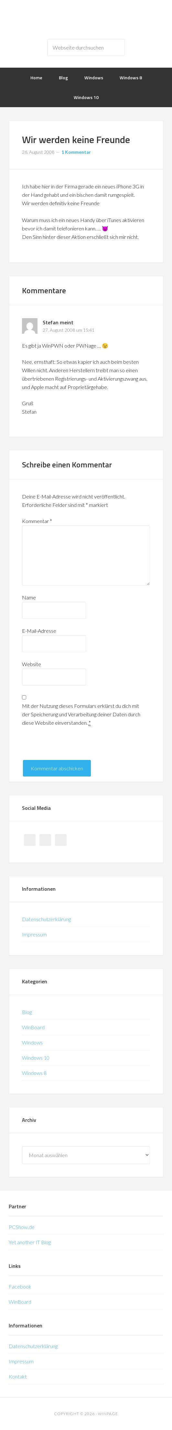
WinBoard (33, 1027)
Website (31, 664)
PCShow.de (22, 1227)
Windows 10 (35, 1058)
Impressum (34, 934)
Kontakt (18, 1376)
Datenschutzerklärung (46, 919)
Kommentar (37, 521)
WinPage (86, 19)
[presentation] (71, 747)
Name (29, 597)
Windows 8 (34, 1073)
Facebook (20, 1286)
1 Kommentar (76, 152)
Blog (27, 1012)
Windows (32, 1042)
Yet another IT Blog (30, 1242)
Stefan (51, 322)
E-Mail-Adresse (39, 631)
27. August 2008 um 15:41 (68, 330)
